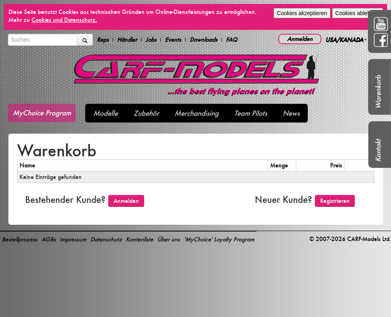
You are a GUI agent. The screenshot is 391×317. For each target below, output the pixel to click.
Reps (103, 40)
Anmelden (300, 39)
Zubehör (146, 113)
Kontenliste (139, 239)
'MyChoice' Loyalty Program (219, 239)
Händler (127, 40)
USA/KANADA (346, 39)
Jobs (150, 40)
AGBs (48, 239)
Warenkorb (378, 92)
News (291, 113)
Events (173, 40)
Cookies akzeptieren (302, 13)
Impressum (73, 239)
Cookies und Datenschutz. (64, 19)
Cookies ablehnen (357, 13)
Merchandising (196, 113)
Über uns (168, 239)
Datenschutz (106, 239)
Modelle (105, 113)
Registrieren (335, 200)
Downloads (203, 40)
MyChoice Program (42, 112)
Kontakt (378, 150)
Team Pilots (250, 113)
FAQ (231, 40)
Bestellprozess (19, 239)
